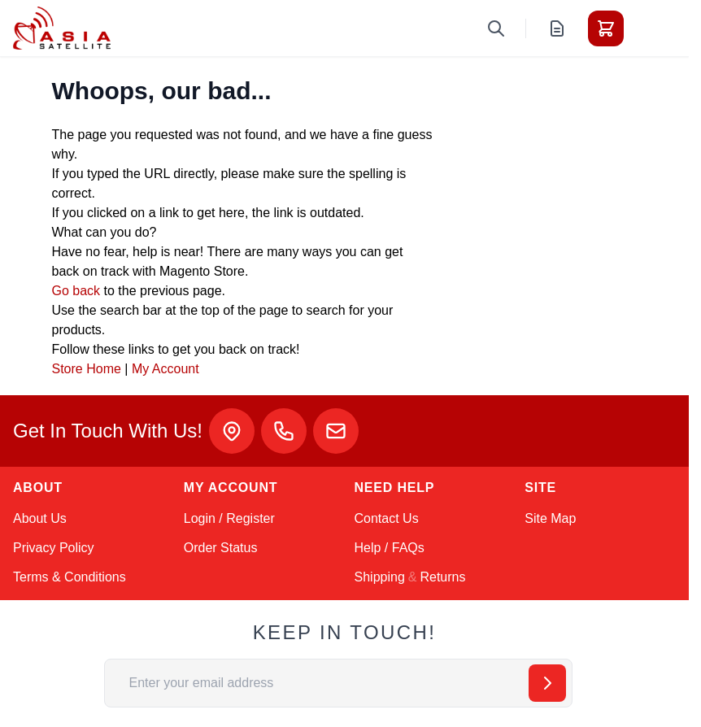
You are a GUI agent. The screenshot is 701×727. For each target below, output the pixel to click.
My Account (165, 369)
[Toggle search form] (496, 28)
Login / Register (229, 518)
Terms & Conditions (69, 577)
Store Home (86, 369)
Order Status (221, 548)
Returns (442, 577)
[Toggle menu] (651, 28)
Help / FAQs (390, 548)
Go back (76, 291)
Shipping (380, 577)
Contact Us (387, 518)
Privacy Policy (53, 548)
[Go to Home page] (62, 28)
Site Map (550, 518)
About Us (40, 518)
